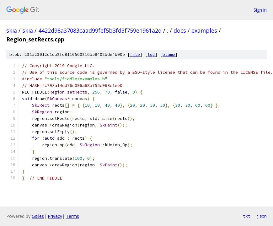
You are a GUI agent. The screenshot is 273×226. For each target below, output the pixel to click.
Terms (72, 216)
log (151, 54)
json (262, 216)
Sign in (260, 10)
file (135, 54)
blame (169, 54)
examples (204, 30)
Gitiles (38, 216)
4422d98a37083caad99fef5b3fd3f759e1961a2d (100, 30)
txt (246, 216)
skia (11, 30)
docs (180, 30)
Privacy (55, 216)
